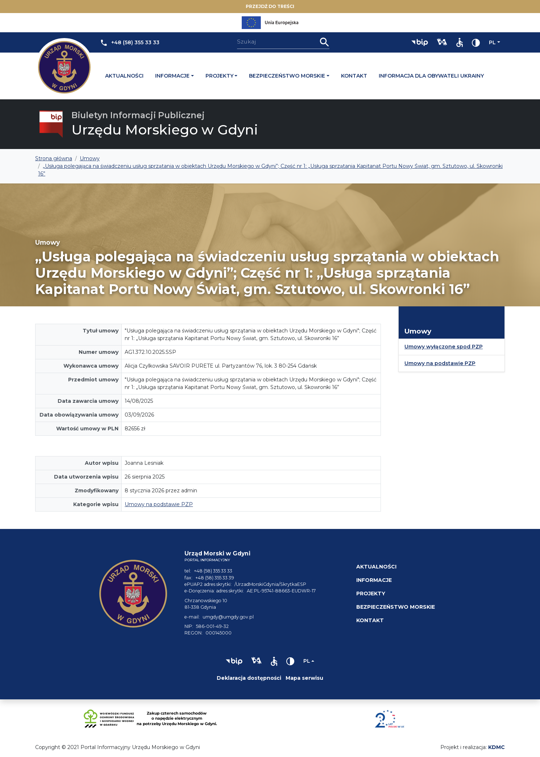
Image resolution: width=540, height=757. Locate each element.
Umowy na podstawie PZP (159, 504)
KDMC (496, 747)
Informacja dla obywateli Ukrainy (431, 76)
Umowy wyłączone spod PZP (443, 346)
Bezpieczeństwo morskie (287, 76)
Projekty (219, 76)
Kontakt (354, 76)
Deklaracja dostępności (249, 678)
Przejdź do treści (270, 6)
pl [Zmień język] (492, 42)
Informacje (172, 76)
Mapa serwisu (304, 678)
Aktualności (124, 76)
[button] (420, 42)
